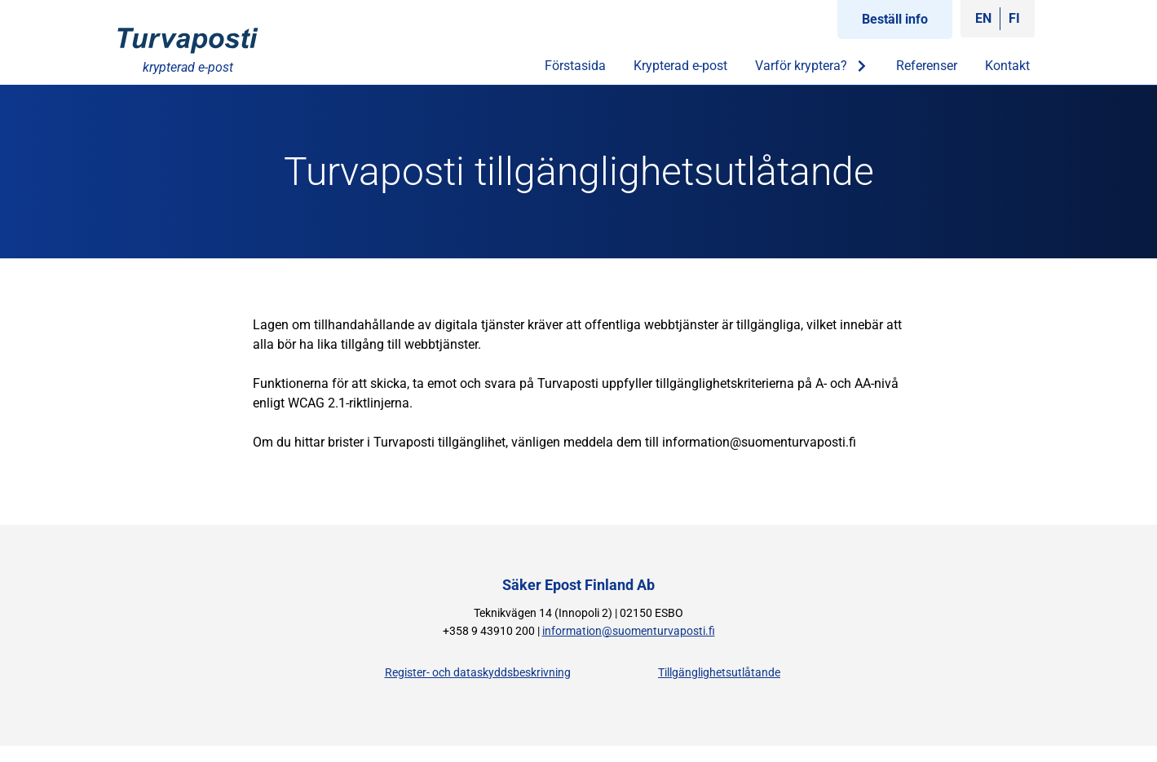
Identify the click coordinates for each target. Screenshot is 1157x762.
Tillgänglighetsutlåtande (719, 673)
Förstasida (575, 65)
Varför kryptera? (811, 66)
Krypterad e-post (680, 65)
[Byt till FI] (1014, 18)
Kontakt (1007, 65)
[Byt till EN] (983, 18)
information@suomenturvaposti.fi (628, 631)
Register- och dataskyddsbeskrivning (478, 673)
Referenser (926, 65)
